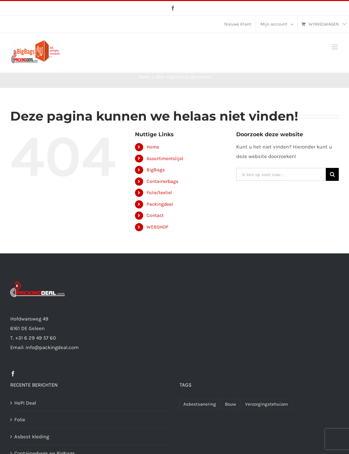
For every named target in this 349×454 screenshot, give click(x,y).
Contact (155, 215)
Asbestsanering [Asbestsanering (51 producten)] (199, 404)
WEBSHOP (157, 227)
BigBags (156, 170)
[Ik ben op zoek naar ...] (281, 174)
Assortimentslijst (165, 158)
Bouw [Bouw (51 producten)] (230, 404)
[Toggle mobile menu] (335, 46)
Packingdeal (160, 204)
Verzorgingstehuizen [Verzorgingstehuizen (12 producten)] (266, 404)
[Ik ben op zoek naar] (332, 174)
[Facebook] (13, 373)
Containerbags (162, 181)
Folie (19, 420)
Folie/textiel (159, 192)
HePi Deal (25, 403)
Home (153, 147)
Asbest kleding (31, 437)
